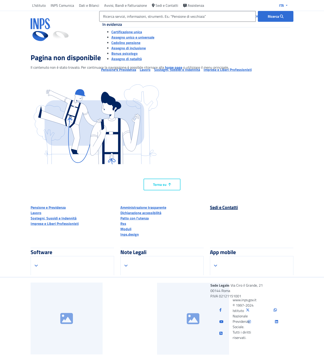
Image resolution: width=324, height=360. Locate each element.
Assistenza (193, 5)
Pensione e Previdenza (48, 207)
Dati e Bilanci (89, 5)
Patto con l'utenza (134, 218)
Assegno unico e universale (132, 37)
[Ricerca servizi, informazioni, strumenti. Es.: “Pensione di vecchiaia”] (177, 16)
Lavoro (36, 212)
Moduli (125, 229)
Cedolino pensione (125, 42)
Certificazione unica (126, 32)
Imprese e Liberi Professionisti (55, 223)
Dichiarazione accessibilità (140, 212)
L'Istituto (39, 5)
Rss (123, 223)
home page (173, 67)
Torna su (162, 184)
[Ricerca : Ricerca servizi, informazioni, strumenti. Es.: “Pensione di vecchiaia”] (275, 16)
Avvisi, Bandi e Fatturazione (125, 5)
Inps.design (129, 234)
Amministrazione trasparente (143, 207)
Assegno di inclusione (128, 48)
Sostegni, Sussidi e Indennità (53, 218)
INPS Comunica (62, 5)
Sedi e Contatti (165, 5)
